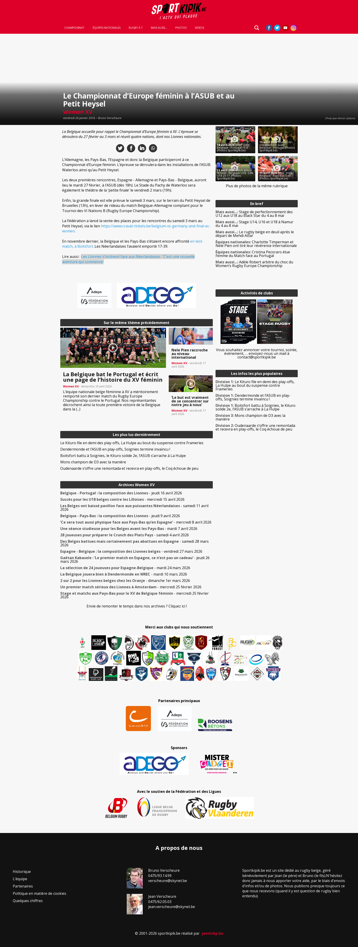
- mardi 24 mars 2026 (125, 568)
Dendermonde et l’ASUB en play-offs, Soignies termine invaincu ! (115, 449)
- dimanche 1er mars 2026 (125, 580)
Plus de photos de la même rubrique (257, 185)
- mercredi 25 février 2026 (130, 587)
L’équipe (20, 878)
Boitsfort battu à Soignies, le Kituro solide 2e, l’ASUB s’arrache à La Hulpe (123, 455)
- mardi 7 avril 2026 (128, 528)
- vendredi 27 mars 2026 (131, 551)
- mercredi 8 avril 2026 (135, 522)
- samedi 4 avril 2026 (124, 535)
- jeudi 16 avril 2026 (121, 493)
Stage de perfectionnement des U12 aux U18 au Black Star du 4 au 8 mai (254, 213)
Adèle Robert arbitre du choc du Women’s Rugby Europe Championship (254, 263)
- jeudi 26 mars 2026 (135, 559)
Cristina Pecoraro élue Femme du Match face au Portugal (253, 253)
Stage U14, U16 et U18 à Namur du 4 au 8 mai (254, 223)
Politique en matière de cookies (39, 893)
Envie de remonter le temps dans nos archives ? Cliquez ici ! (137, 606)
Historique (22, 871)
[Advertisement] (27, 194)
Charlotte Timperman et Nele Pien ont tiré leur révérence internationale (256, 243)
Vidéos (199, 27)
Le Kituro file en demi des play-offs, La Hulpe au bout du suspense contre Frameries (131, 443)
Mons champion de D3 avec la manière (93, 462)
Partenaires (23, 886)
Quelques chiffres (28, 900)
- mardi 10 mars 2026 (123, 574)
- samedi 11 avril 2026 (134, 507)
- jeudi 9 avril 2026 (120, 516)
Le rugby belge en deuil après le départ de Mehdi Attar (255, 233)
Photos (181, 27)
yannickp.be (212, 933)
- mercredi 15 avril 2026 (122, 499)
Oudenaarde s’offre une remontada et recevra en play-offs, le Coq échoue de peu (129, 468)
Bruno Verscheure (109, 118)
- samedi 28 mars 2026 (134, 543)
